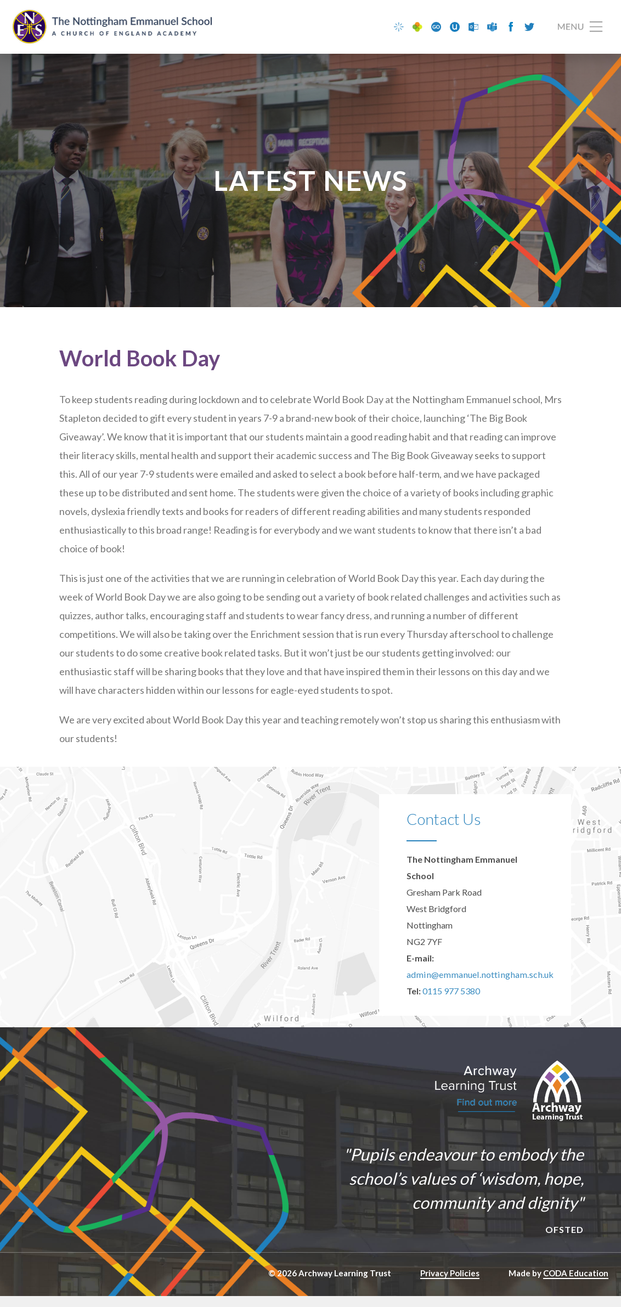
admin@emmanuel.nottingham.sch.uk (476, 985)
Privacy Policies (449, 1284)
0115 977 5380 (451, 1002)
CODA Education (575, 1284)
